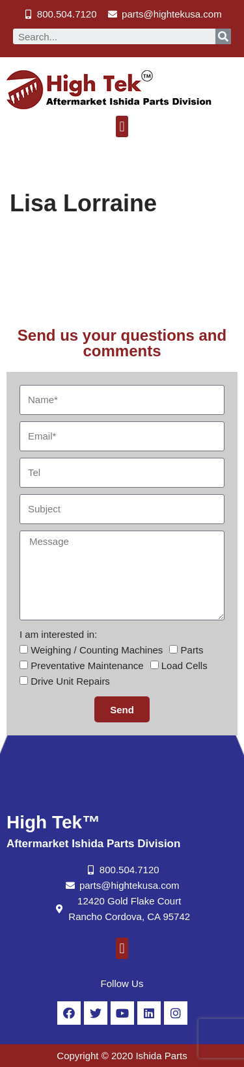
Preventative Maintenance (87, 665)
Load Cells (184, 665)
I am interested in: (58, 634)
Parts (192, 649)
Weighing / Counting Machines (97, 649)
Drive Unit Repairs (70, 681)
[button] (122, 126)
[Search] (223, 36)
